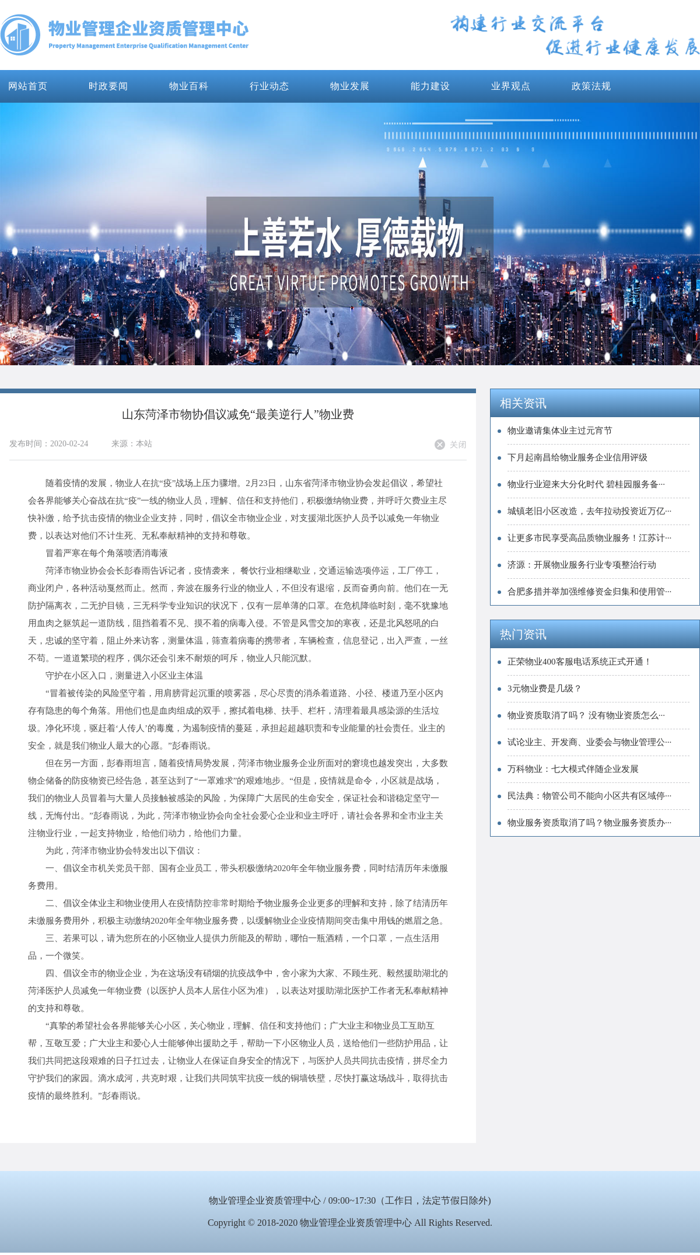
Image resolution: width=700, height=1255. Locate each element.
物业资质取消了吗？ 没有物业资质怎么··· (586, 715)
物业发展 (350, 86)
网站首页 (28, 86)
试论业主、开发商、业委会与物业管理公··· (589, 742)
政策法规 (591, 86)
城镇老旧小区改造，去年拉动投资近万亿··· (589, 511)
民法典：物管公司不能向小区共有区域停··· (589, 795)
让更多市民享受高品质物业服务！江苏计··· (589, 538)
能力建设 (430, 86)
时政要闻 (108, 86)
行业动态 (269, 86)
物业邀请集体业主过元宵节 (560, 430)
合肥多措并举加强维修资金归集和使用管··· (589, 591)
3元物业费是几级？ (545, 688)
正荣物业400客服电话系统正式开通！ (580, 661)
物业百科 (189, 86)
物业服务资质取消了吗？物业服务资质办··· (589, 822)
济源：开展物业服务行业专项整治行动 (582, 564)
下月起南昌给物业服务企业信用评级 (578, 457)
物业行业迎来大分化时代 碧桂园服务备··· (586, 484)
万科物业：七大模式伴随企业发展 (573, 769)
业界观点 (511, 86)
